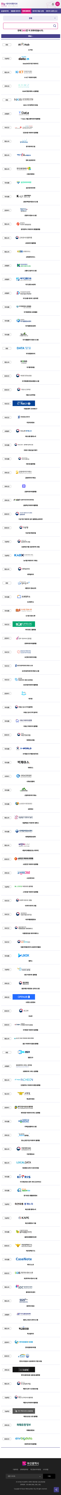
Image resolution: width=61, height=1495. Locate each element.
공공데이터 (5, 11)
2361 (39, 1484)
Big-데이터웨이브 (9, 4)
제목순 (29, 36)
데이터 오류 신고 (51, 11)
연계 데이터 (26, 11)
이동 (49, 1476)
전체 (30, 18)
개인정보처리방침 (35, 1469)
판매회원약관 (24, 1469)
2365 (36, 1484)
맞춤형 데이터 (15, 11)
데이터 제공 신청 (38, 11)
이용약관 (15, 1469)
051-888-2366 (30, 1484)
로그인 (53, 4)
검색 (55, 26)
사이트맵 (45, 1469)
